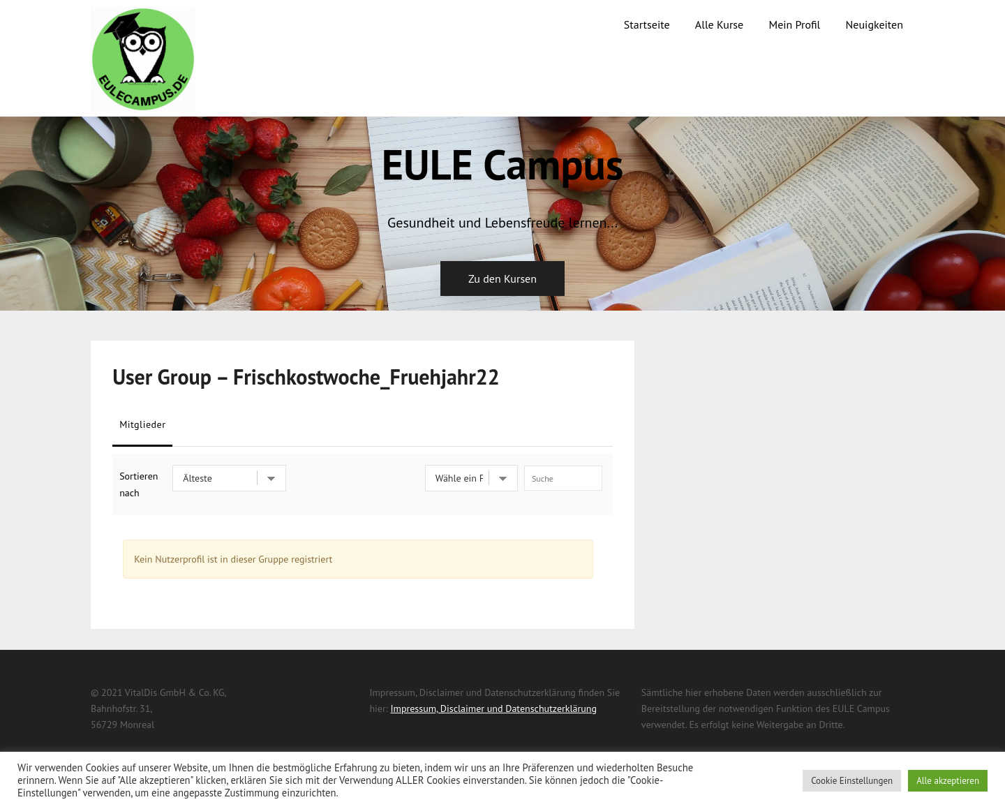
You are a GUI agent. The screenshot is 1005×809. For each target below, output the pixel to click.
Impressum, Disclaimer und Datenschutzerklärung (493, 708)
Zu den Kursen (502, 278)
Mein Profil (794, 24)
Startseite (647, 24)
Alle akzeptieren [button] (947, 781)
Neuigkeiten (874, 24)
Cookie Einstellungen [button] (852, 781)
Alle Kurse (719, 24)
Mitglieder (142, 424)
